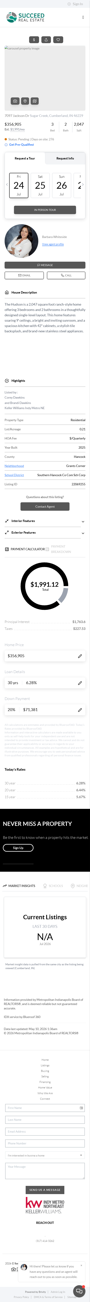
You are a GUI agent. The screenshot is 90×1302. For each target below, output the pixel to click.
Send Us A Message (45, 1189)
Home (45, 1059)
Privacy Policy (21, 1297)
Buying (45, 1070)
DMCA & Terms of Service (48, 1297)
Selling (45, 1076)
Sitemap (71, 1297)
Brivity (42, 1292)
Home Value (45, 1087)
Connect (45, 1098)
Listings (45, 1065)
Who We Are (45, 1093)
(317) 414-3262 (45, 1240)
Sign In (75, 4)
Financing (45, 1082)
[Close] (81, 1265)
